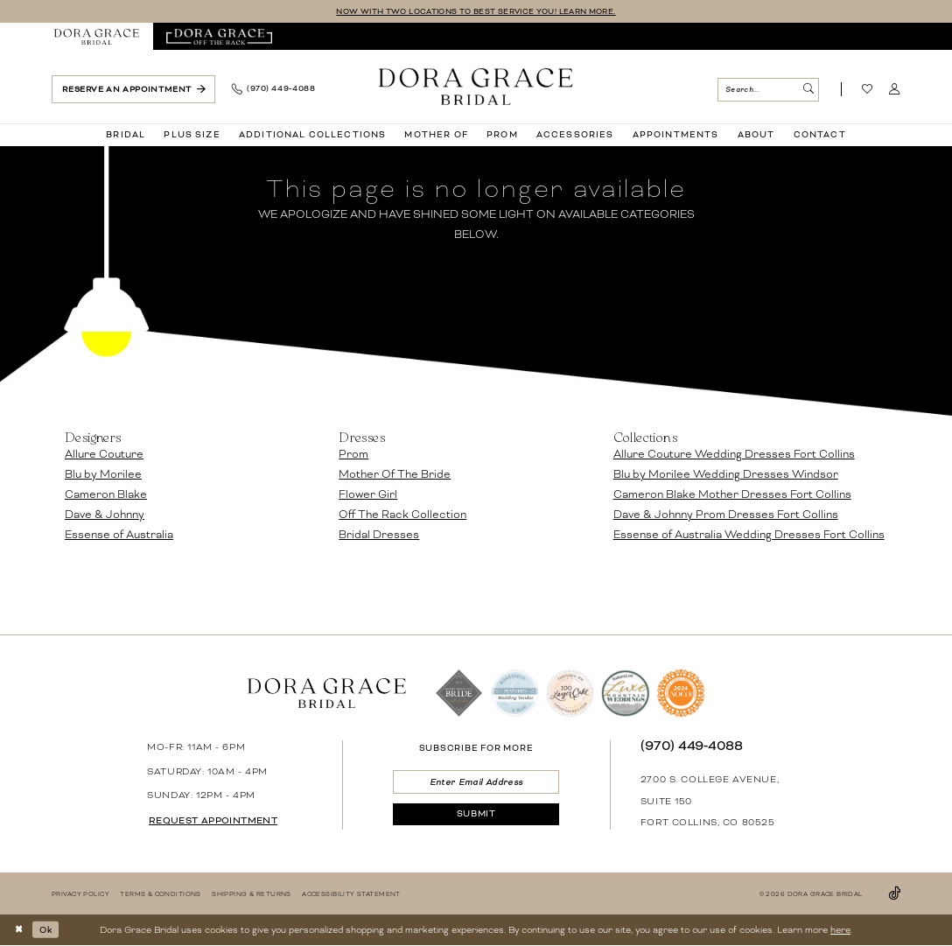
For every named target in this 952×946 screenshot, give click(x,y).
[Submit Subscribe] (475, 817)
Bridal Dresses (379, 536)
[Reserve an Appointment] (133, 89)
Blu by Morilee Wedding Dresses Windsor (725, 475)
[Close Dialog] (20, 930)
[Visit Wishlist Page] (867, 90)
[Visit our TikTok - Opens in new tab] (894, 893)
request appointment (216, 821)
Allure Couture (104, 455)
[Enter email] (475, 783)
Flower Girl (368, 495)
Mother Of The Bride (395, 475)
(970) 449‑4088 (692, 745)
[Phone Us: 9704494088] (273, 90)
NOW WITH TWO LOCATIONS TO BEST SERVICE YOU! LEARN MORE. (475, 11)
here (840, 929)
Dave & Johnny (104, 515)
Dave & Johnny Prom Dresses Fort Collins (725, 515)
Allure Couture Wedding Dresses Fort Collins (734, 455)
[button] (894, 90)
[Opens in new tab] (219, 37)
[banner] (476, 86)
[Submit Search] (808, 90)
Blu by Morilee (103, 475)
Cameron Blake (106, 495)
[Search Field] (768, 90)
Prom (353, 455)
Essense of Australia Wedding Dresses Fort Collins (749, 536)
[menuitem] (97, 37)
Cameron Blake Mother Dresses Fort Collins (732, 495)
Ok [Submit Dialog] (48, 929)
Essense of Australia (119, 536)
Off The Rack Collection (402, 515)
